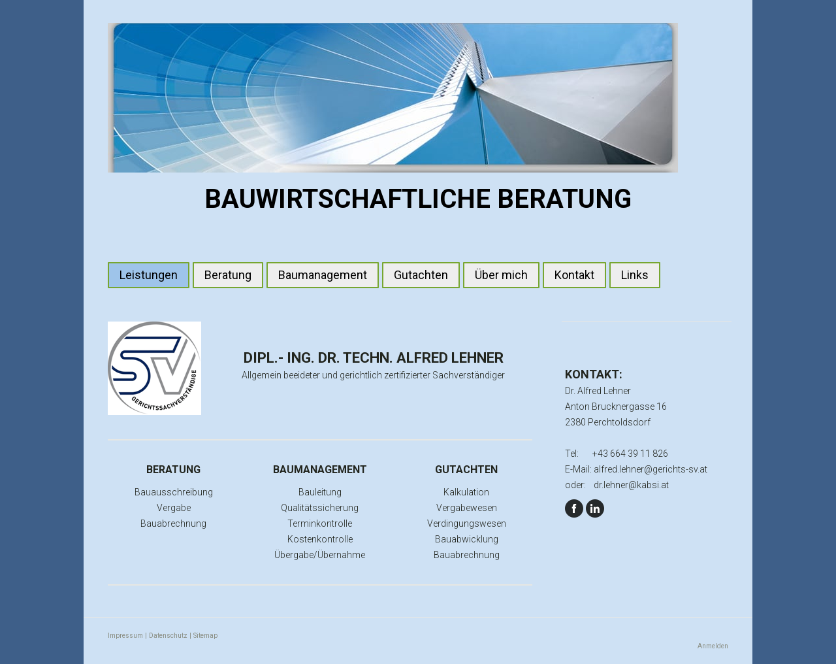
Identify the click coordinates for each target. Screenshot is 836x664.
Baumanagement (322, 275)
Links (635, 275)
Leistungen (149, 275)
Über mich (501, 275)
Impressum (125, 635)
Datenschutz (168, 635)
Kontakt (574, 275)
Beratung (227, 275)
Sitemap (205, 635)
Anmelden (713, 646)
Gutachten (421, 275)
